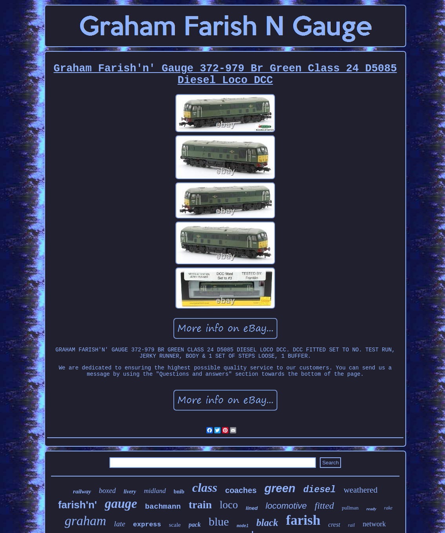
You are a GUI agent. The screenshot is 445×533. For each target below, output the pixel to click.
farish (303, 520)
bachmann (163, 506)
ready (371, 508)
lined (251, 508)
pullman (350, 508)
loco (229, 505)
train (200, 504)
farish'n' (77, 505)
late (120, 524)
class (204, 487)
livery (130, 492)
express (147, 524)
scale (175, 525)
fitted (324, 505)
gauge (121, 504)
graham (85, 520)
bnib (179, 492)
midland (155, 491)
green (279, 488)
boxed (107, 491)
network (374, 524)
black (267, 522)
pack (195, 524)
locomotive (286, 506)
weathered (361, 490)
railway (82, 491)
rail (351, 525)
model (242, 526)
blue (219, 521)
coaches (241, 490)
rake (388, 508)
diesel (319, 490)
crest (334, 524)
